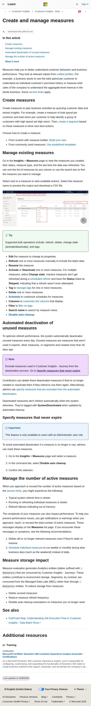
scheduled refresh (40, 279)
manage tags (24, 287)
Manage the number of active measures (25, 56)
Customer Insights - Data (47, 11)
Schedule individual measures (26, 547)
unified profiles (65, 74)
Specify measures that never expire (58, 370)
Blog (43, 697)
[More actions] (85, 11)
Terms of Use (40, 701)
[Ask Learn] (80, 11)
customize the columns (36, 301)
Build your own (57, 140)
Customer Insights (21, 11)
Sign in (85, 4)
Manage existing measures (18, 48)
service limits (36, 92)
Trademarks (57, 701)
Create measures (13, 44)
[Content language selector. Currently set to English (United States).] (18, 689)
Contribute (57, 697)
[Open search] (77, 4)
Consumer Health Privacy (15, 701)
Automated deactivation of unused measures (27, 52)
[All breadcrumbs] (5, 11)
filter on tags (25, 305)
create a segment (69, 121)
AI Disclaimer (9, 697)
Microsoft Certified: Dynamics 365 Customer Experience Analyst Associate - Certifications (43, 655)
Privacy (70, 697)
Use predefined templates (61, 144)
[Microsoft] (45, 4)
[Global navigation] (3, 4)
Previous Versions (28, 697)
